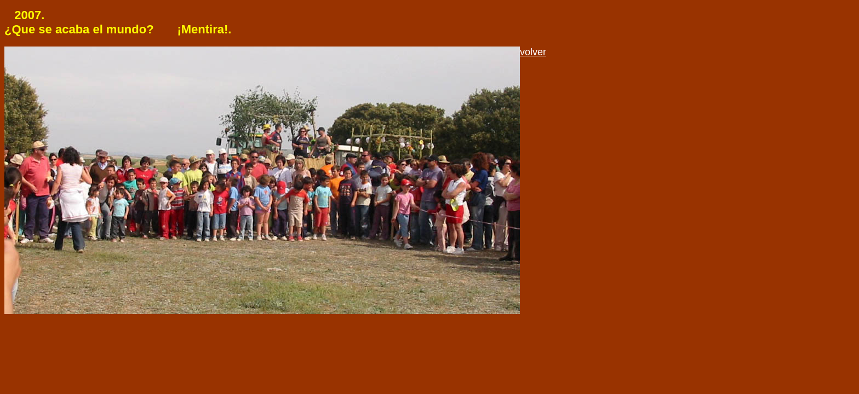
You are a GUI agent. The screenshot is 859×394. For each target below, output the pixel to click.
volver (533, 52)
